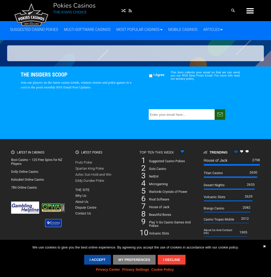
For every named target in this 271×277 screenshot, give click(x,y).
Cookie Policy (162, 269)
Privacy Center (108, 269)
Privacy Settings (135, 269)
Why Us (81, 196)
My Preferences (134, 260)
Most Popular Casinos (137, 29)
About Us (81, 202)
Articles (211, 29)
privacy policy (184, 78)
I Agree (158, 75)
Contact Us (83, 213)
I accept (97, 260)
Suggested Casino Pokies (34, 29)
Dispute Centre (86, 207)
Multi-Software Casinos (87, 29)
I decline (171, 260)
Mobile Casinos (182, 29)
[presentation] (189, 94)
